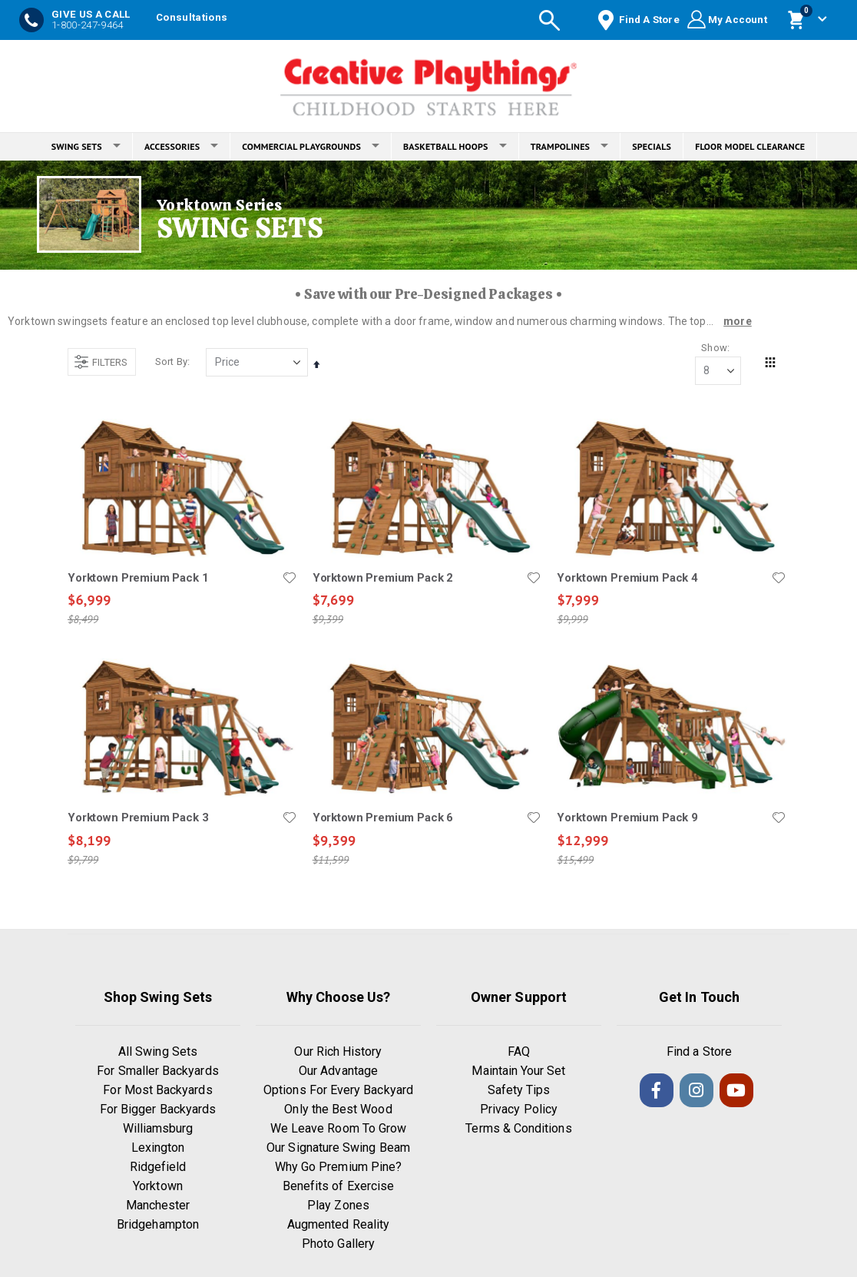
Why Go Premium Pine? (338, 1168)
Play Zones (338, 1206)
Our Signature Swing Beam (338, 1149)
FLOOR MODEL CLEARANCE (750, 146)
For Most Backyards (157, 1091)
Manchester (158, 1206)
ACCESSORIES (181, 146)
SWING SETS (86, 146)
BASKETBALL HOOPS (455, 146)
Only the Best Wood (338, 1110)
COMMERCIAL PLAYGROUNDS (310, 146)
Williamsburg (158, 1130)
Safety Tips (519, 1091)
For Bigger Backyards (158, 1110)
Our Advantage (338, 1072)
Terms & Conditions (518, 1130)
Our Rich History (338, 1053)
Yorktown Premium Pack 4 (627, 578)
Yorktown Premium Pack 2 (382, 578)
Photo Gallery (338, 1245)
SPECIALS (651, 146)
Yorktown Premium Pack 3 (138, 819)
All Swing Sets (157, 1053)
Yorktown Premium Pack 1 (138, 578)
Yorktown (158, 1187)
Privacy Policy (519, 1110)
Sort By (171, 362)
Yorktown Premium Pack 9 (627, 819)
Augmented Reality (338, 1226)
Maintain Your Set (518, 1072)
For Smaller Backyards (157, 1072)
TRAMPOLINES (570, 146)
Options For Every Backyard (338, 1091)
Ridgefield (158, 1168)
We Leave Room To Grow (338, 1130)
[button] (288, 578)
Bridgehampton (158, 1226)
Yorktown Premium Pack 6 (382, 819)
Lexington (158, 1149)
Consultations (191, 17)
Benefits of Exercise (338, 1187)
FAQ (519, 1053)
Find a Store (699, 1053)
